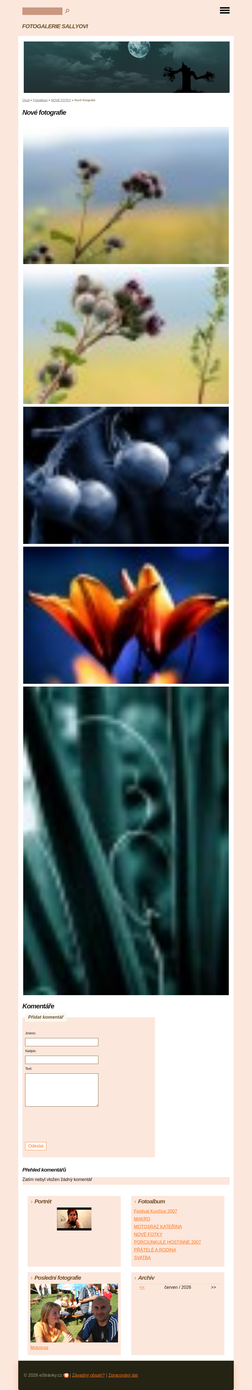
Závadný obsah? (88, 1375)
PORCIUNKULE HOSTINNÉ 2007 (167, 1242)
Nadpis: (30, 1051)
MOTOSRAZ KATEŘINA (158, 1226)
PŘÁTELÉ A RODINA (155, 1250)
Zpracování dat (123, 1375)
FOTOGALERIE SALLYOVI (55, 26)
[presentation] (62, 1124)
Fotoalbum (40, 100)
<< (142, 1287)
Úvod (26, 100)
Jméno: (30, 1033)
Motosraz (39, 1347)
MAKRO (142, 1219)
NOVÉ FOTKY (61, 100)
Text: (28, 1069)
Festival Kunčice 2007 (155, 1211)
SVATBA (142, 1257)
